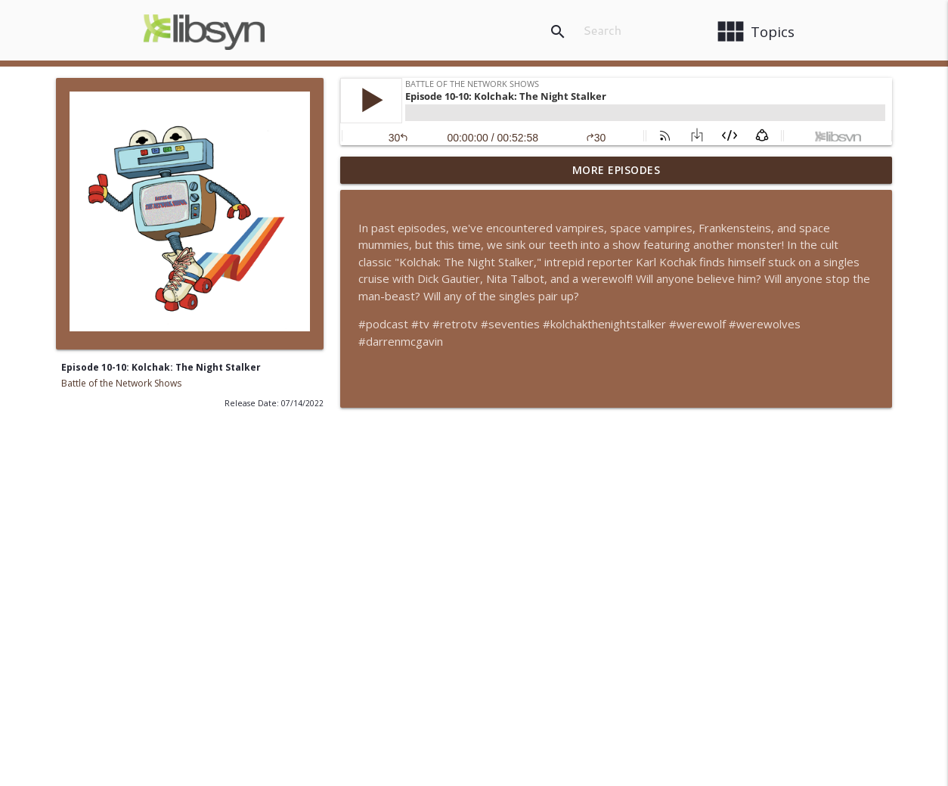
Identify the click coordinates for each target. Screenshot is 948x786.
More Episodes (616, 170)
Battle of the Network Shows (121, 383)
